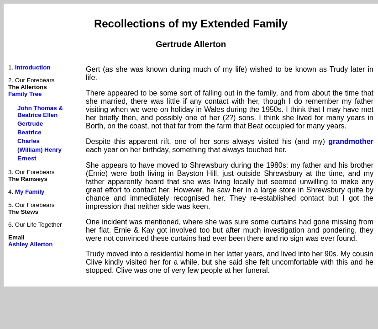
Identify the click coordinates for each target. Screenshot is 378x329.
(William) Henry (39, 149)
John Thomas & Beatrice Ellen (40, 111)
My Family (29, 191)
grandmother (350, 141)
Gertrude (30, 123)
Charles (28, 141)
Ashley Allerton (30, 244)
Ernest (26, 158)
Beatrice (29, 132)
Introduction (33, 67)
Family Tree (25, 93)
